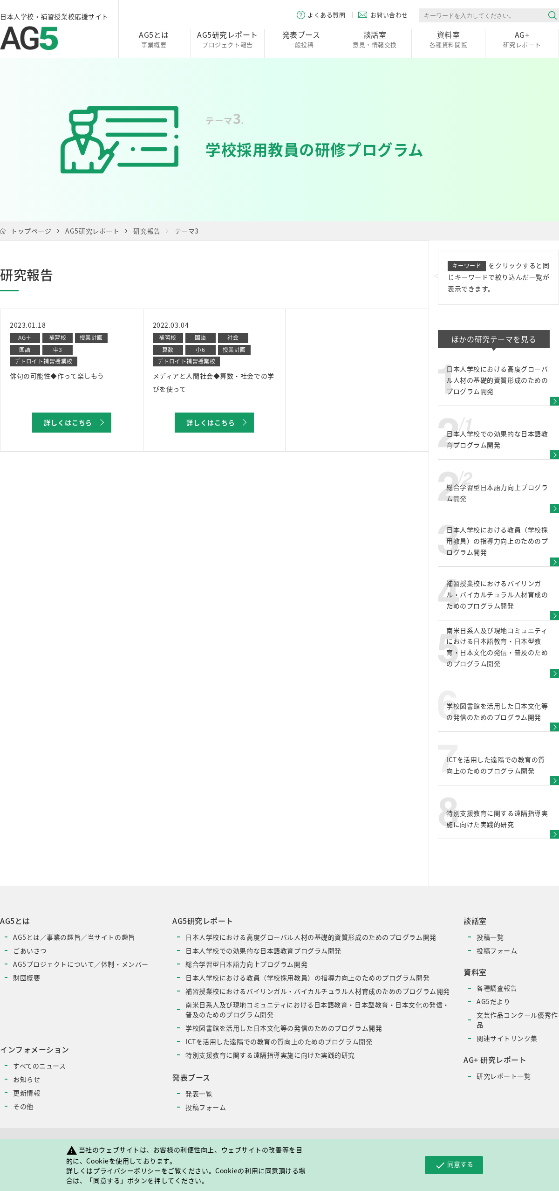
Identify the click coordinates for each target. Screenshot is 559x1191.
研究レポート (522, 39)
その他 (23, 1106)
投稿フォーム (205, 1107)
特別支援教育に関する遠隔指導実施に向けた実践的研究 (270, 1055)
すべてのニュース (39, 1065)
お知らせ (26, 1079)
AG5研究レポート (92, 230)
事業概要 (154, 39)
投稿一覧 (490, 937)
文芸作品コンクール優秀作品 (517, 1019)
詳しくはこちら (68, 422)
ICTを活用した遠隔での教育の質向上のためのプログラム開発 (278, 1041)
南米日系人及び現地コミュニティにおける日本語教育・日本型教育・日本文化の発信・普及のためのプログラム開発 (317, 1009)
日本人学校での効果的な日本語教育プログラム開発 (263, 950)
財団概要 (26, 977)
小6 (200, 349)
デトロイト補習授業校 (43, 361)
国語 (25, 349)
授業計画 (91, 337)
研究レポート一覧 (504, 1076)
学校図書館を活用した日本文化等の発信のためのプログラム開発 (283, 1028)
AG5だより (493, 1001)
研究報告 (146, 230)
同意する (454, 1164)
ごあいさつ (30, 950)
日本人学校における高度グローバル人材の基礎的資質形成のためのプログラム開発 (310, 937)
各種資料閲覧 (448, 39)
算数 (168, 349)
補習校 (57, 337)
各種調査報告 (497, 987)
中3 (57, 349)
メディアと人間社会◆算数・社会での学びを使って (213, 382)
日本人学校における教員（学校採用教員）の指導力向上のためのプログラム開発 (307, 977)
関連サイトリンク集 (507, 1038)
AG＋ (24, 337)
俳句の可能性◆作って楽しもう (57, 375)
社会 (233, 337)
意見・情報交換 (374, 39)
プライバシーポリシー (127, 1170)
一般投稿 (301, 39)
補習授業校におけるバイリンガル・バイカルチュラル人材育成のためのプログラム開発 (317, 991)
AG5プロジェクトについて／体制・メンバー (81, 964)
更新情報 (26, 1092)
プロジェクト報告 (227, 39)
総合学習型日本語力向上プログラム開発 (246, 964)
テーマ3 (187, 230)
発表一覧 (198, 1093)
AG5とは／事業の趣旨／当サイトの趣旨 (74, 937)
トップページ (31, 230)
